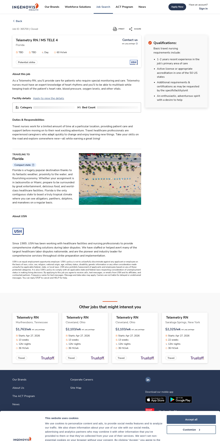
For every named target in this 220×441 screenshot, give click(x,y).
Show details (53, 434)
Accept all (191, 392)
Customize (191, 402)
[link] (25, 7)
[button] (24, 165)
